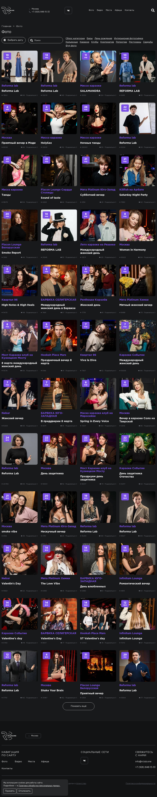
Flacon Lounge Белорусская (11, 246)
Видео (100, 10)
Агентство (81, 783)
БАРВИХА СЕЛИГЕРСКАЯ (58, 300)
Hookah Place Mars (53, 355)
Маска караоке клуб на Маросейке (96, 414)
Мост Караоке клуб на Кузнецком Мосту (17, 356)
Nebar (6, 413)
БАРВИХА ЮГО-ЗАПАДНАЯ (52, 414)
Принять (10, 791)
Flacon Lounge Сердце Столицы (56, 191)
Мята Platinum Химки (134, 300)
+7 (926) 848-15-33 (41, 12)
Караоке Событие (132, 355)
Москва (7, 138)
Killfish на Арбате (131, 190)
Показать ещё (78, 706)
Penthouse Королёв (93, 300)
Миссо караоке (90, 86)
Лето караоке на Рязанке (97, 244)
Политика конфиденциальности (140, 783)
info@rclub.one (143, 762)
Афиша (118, 10)
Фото (91, 10)
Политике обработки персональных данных (39, 786)
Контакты (129, 10)
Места (109, 10)
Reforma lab (10, 86)
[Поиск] (46, 40)
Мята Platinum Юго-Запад (97, 190)
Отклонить (25, 791)
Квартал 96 (10, 300)
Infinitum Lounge (130, 578)
